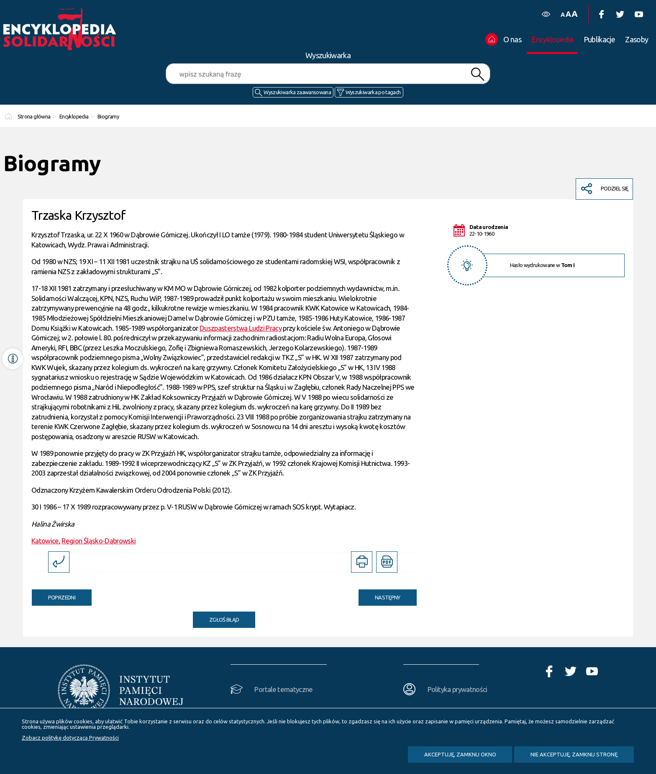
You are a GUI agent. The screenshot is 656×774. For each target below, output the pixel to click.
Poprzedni (53, 594)
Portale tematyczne (283, 689)
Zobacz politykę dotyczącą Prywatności (70, 738)
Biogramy (108, 116)
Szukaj (477, 74)
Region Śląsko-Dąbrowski (99, 541)
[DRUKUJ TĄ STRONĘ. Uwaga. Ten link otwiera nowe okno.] (361, 562)
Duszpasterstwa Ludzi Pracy (241, 328)
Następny (379, 594)
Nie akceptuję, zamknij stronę (574, 754)
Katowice (45, 541)
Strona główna (34, 116)
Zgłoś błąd (224, 619)
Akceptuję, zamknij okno (460, 754)
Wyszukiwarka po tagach (373, 92)
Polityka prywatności (457, 689)
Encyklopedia (73, 116)
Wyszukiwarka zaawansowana (297, 92)
